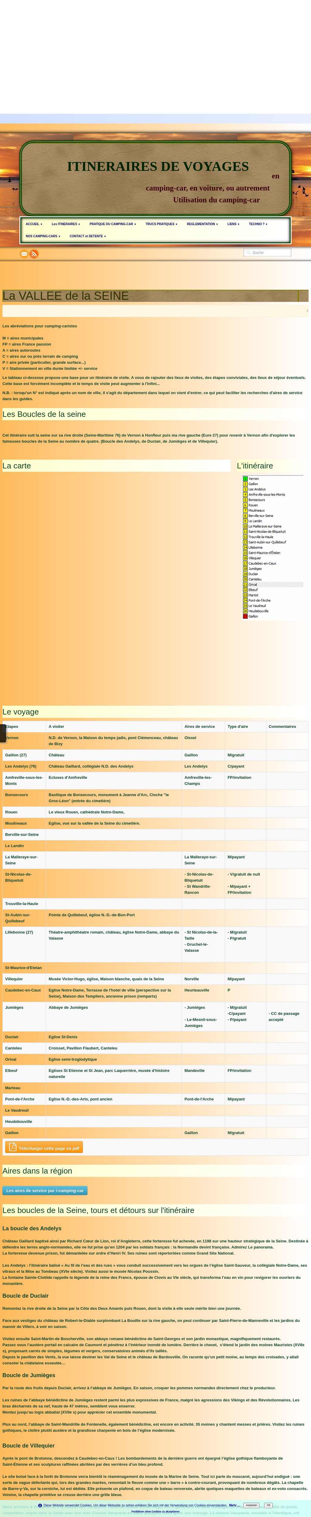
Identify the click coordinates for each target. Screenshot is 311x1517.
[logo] (155, 178)
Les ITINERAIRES (66, 224)
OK (268, 1505)
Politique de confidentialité (160, 1469)
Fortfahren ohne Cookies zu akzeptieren (155, 1511)
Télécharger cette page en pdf (44, 1064)
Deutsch (261, 1455)
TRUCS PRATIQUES (161, 224)
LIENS (233, 224)
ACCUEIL (34, 224)
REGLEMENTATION (202, 224)
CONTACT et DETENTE (88, 236)
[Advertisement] (155, 42)
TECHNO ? (258, 224)
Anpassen (251, 1505)
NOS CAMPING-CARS (43, 236)
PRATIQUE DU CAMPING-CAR (113, 224)
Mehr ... (234, 1505)
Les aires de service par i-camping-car (45, 1108)
